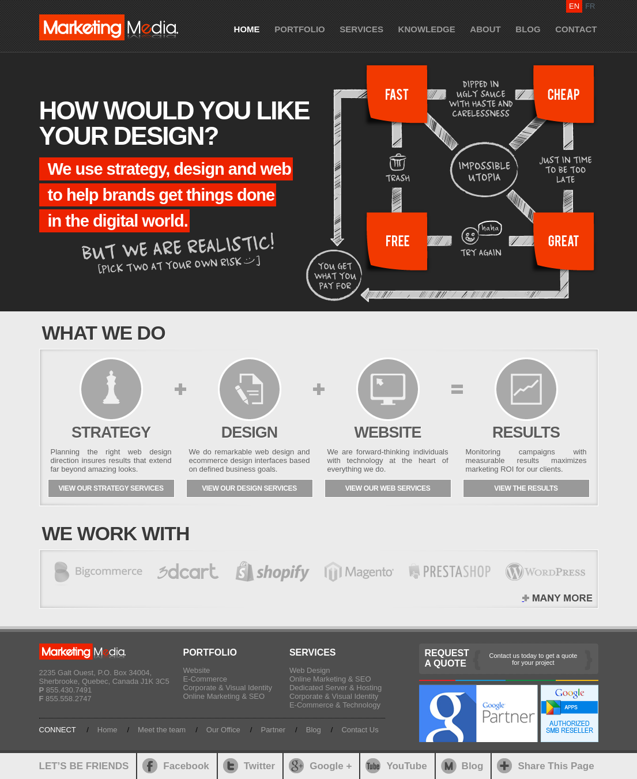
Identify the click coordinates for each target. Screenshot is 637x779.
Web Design (309, 670)
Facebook (186, 766)
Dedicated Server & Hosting (335, 687)
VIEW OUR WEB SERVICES (388, 488)
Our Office (223, 729)
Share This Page (556, 766)
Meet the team (162, 729)
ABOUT (485, 29)
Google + (331, 766)
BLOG (527, 29)
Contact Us (359, 729)
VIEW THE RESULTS (525, 488)
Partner (273, 729)
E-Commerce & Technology (334, 705)
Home (107, 729)
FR (590, 6)
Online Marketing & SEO (224, 696)
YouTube (406, 766)
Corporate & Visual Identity (227, 687)
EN (574, 6)
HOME (247, 29)
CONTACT (576, 29)
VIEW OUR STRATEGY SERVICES (110, 488)
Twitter (259, 766)
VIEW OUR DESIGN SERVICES (249, 488)
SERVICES (361, 29)
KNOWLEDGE (426, 29)
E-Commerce (205, 679)
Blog (313, 729)
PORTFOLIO (299, 29)
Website (196, 670)
